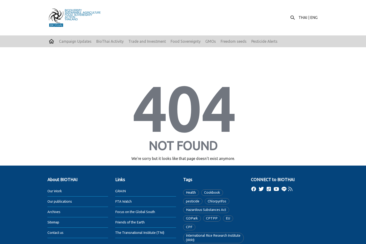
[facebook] (254, 189)
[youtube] (276, 189)
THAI (303, 17)
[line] (284, 189)
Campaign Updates (75, 41)
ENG (314, 17)
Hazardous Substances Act (206, 210)
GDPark (192, 218)
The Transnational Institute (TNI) (139, 233)
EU (228, 218)
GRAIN (120, 191)
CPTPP (212, 218)
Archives (53, 212)
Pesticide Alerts (264, 41)
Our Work (54, 191)
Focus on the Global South (135, 212)
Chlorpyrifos (217, 201)
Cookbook (212, 192)
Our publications (59, 201)
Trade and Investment (147, 41)
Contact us (55, 233)
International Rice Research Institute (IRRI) (213, 238)
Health (191, 192)
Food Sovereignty (186, 41)
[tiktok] (269, 189)
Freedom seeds (234, 41)
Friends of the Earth (130, 222)
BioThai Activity (110, 41)
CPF (189, 227)
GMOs (210, 41)
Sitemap (53, 222)
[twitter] (261, 189)
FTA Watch (123, 201)
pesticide (192, 201)
